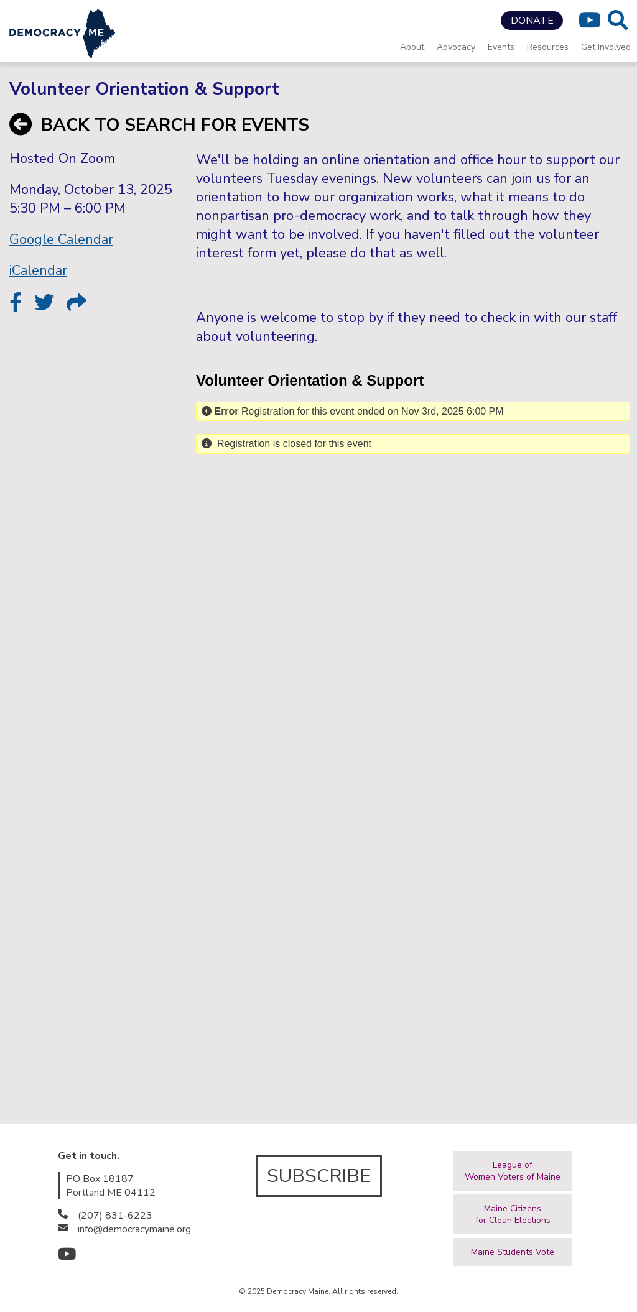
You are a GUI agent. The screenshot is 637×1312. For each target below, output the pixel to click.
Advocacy (456, 47)
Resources (548, 47)
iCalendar (38, 270)
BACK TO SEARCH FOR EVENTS (159, 125)
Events (501, 47)
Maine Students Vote (512, 1252)
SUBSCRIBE (319, 1176)
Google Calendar (61, 239)
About (412, 47)
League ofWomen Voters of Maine (512, 1171)
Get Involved (606, 47)
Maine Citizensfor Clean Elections (513, 1214)
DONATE (532, 20)
